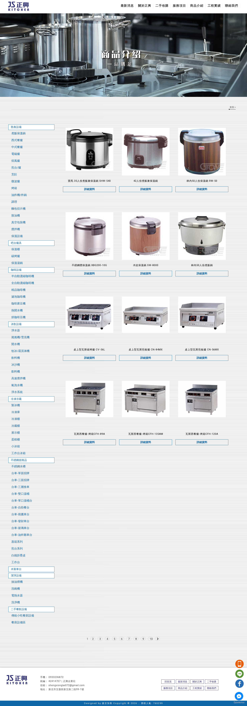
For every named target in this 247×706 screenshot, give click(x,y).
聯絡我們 (231, 5)
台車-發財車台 (20, 521)
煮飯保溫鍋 (18, 133)
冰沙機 (15, 364)
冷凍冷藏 (16, 399)
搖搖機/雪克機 (20, 337)
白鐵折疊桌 (18, 555)
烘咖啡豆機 (18, 317)
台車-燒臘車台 (20, 514)
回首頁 (168, 681)
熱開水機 (17, 310)
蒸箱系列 (17, 541)
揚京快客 (107, 703)
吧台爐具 (16, 243)
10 (151, 639)
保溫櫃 (15, 249)
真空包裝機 (18, 222)
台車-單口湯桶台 (21, 500)
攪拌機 (15, 229)
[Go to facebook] (239, 696)
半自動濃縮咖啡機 (22, 276)
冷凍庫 (15, 412)
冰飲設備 (16, 324)
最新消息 (127, 5)
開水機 (15, 344)
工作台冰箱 (18, 453)
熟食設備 (16, 127)
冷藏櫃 (15, 425)
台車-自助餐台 (20, 507)
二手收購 (162, 5)
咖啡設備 (16, 269)
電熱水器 (17, 595)
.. (139, 703)
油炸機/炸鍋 (19, 195)
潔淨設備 (16, 575)
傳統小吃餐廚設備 (22, 615)
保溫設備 (17, 236)
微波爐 (15, 181)
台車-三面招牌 (20, 480)
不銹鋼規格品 (19, 460)
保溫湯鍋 (17, 263)
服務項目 (179, 5)
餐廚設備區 (18, 622)
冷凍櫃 (15, 419)
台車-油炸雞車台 (21, 534)
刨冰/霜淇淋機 (20, 351)
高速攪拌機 (18, 378)
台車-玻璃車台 (20, 528)
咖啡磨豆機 (18, 303)
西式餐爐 (17, 140)
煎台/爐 (16, 167)
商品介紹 (196, 5)
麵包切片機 (18, 208)
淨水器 (15, 330)
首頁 (232, 107)
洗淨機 (15, 602)
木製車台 (16, 569)
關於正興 (144, 5)
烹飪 (14, 174)
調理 (14, 201)
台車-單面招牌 (20, 473)
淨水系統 (17, 392)
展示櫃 (15, 432)
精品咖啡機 (18, 289)
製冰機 (15, 405)
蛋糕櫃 (15, 439)
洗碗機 (15, 588)
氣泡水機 (17, 385)
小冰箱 (15, 446)
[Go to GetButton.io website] (239, 702)
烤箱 (14, 188)
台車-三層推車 (20, 487)
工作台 (15, 562)
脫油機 (15, 215)
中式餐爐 (17, 147)
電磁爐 (15, 153)
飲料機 (15, 357)
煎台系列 (17, 548)
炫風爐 (15, 160)
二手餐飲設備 (19, 609)
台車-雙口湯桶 (20, 493)
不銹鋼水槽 (18, 466)
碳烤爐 (15, 256)
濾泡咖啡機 (18, 296)
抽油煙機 (17, 581)
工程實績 (214, 5)
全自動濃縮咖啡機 (22, 283)
